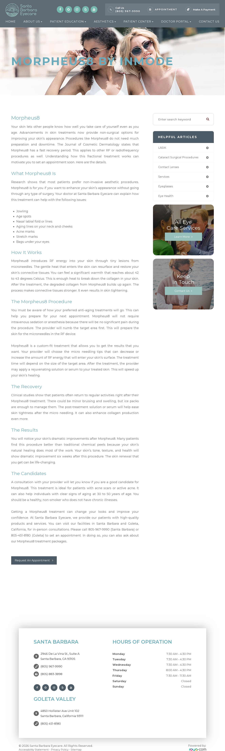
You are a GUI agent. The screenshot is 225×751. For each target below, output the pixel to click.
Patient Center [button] (138, 21)
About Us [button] (32, 21)
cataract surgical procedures (180, 158)
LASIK (162, 148)
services (164, 178)
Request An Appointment (34, 560)
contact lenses (169, 168)
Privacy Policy (65, 743)
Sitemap (84, 743)
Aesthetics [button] (105, 21)
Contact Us (209, 21)
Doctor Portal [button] (176, 21)
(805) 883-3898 (51, 670)
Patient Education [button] (68, 21)
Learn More (182, 238)
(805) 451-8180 (50, 717)
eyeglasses (166, 187)
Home (11, 21)
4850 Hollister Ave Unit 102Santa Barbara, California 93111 (61, 708)
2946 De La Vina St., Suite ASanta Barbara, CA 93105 (59, 654)
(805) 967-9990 (127, 11)
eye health (166, 197)
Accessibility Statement (36, 743)
